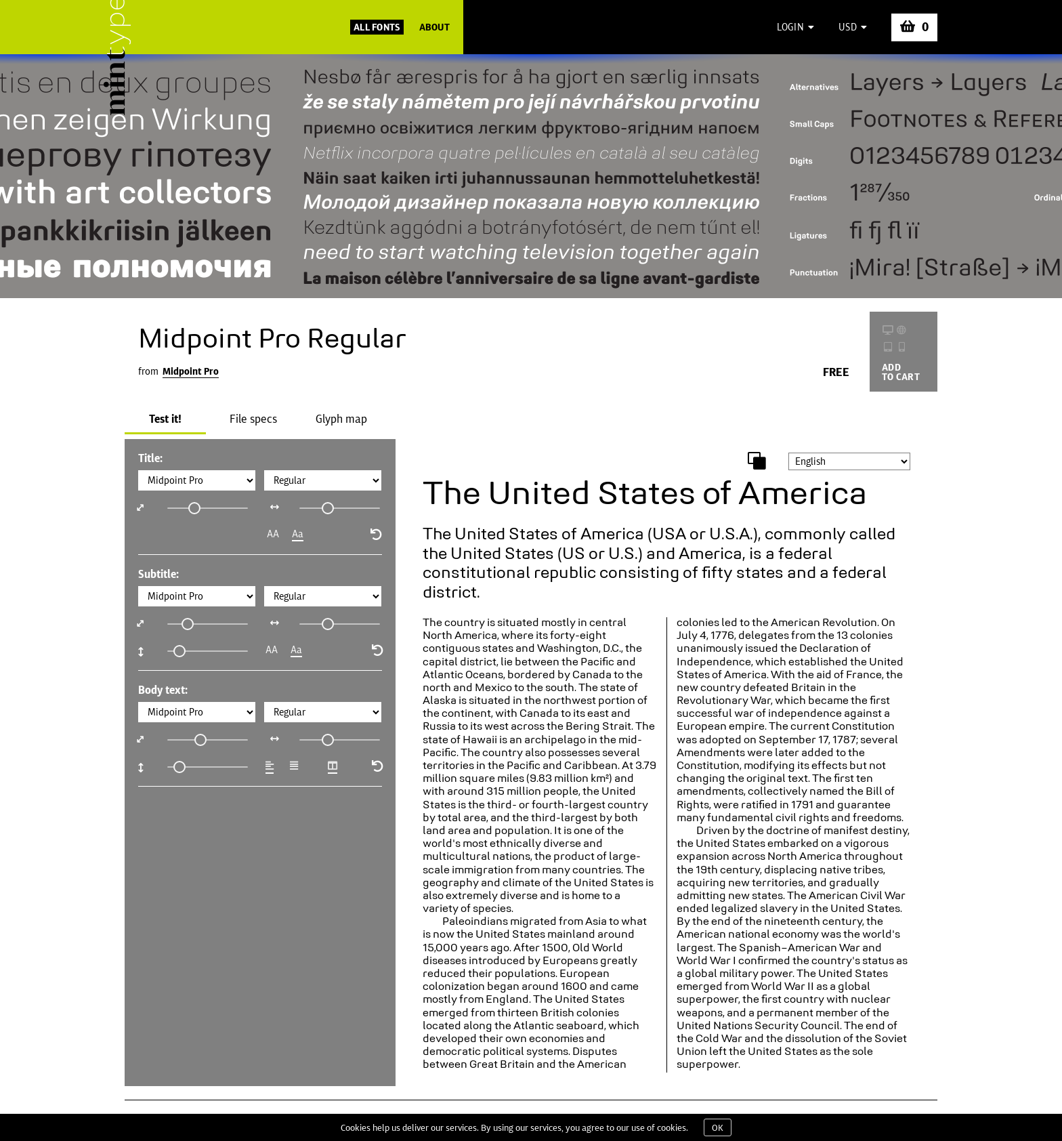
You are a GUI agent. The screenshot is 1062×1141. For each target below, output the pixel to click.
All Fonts (377, 27)
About (434, 27)
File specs (253, 419)
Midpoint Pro (191, 371)
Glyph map (341, 419)
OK (717, 1127)
